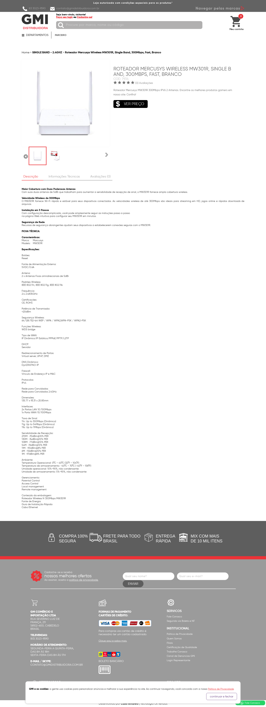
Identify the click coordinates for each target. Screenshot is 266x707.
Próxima (106, 156)
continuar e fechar (221, 696)
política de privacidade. (83, 579)
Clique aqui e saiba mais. (113, 640)
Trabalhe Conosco (177, 651)
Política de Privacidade (180, 634)
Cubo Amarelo (129, 703)
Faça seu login (65, 17)
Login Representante (178, 660)
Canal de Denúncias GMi (181, 656)
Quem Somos (174, 638)
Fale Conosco (174, 616)
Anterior (26, 156)
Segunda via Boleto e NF (181, 620)
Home (25, 52)
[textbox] (130, 25)
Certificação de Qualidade (182, 647)
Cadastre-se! (85, 17)
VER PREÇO (128, 104)
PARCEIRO (60, 35)
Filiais (170, 642)
